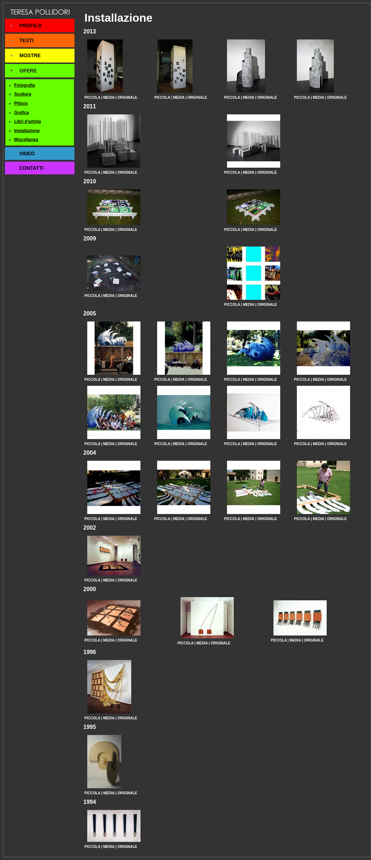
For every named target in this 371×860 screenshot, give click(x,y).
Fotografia (24, 85)
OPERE (28, 71)
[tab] (39, 25)
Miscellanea (26, 139)
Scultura (22, 94)
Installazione (27, 130)
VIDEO (27, 153)
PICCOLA (92, 97)
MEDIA (109, 97)
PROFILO (30, 25)
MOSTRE (30, 55)
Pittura (21, 103)
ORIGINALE (127, 97)
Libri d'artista (27, 121)
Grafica (21, 112)
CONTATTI (31, 168)
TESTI (27, 40)
